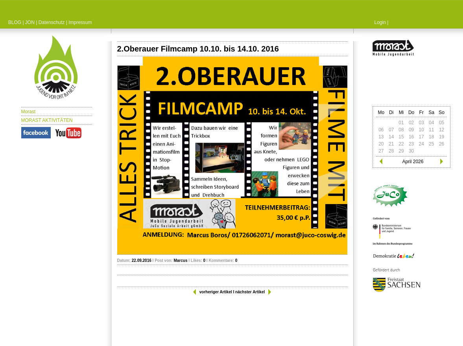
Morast (28, 111)
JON (30, 22)
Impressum (80, 22)
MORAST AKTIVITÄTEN (47, 120)
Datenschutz (52, 22)
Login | (381, 22)
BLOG (14, 22)
